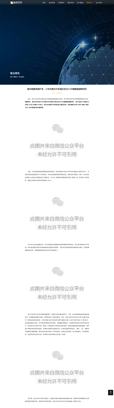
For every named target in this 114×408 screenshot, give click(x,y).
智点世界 (52, 3)
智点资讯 (21, 77)
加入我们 (99, 3)
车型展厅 (61, 3)
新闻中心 (90, 3)
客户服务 (80, 3)
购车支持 (71, 3)
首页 (43, 3)
